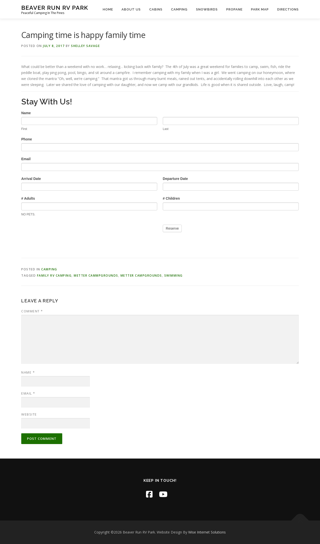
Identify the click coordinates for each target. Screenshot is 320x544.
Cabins (155, 9)
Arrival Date (31, 179)
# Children (171, 198)
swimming (173, 275)
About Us (131, 9)
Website (29, 414)
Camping (179, 9)
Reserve (172, 228)
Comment (32, 311)
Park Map (260, 9)
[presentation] (59, 232)
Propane (234, 9)
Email (25, 159)
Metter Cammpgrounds (96, 275)
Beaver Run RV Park (54, 7)
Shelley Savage (85, 46)
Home (108, 9)
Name (28, 372)
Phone (26, 139)
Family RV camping (54, 275)
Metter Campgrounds (141, 275)
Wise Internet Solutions (207, 532)
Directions (288, 9)
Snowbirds (207, 9)
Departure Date (175, 179)
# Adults (28, 198)
